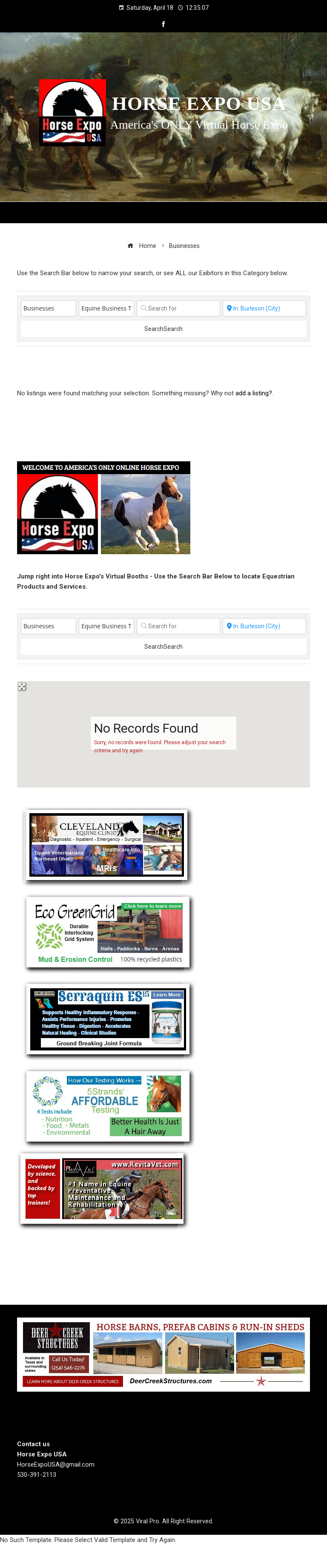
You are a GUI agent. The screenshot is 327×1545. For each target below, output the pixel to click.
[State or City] (264, 308)
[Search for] (178, 308)
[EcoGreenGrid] (108, 932)
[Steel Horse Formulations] (108, 1019)
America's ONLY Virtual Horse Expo (199, 124)
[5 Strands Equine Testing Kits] (107, 1106)
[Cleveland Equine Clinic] (107, 846)
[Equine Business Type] (106, 308)
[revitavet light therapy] (103, 1189)
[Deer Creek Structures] (163, 1354)
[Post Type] (48, 308)
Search (163, 328)
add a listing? (253, 393)
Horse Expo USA (199, 103)
